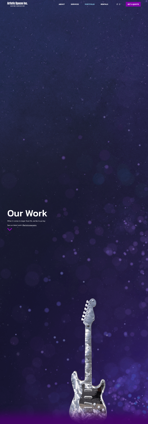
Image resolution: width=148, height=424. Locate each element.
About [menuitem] (62, 4)
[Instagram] (119, 4)
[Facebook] (117, 4)
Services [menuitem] (75, 4)
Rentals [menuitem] (104, 4)
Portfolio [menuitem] (90, 4)
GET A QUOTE (133, 4)
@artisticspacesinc (29, 225)
